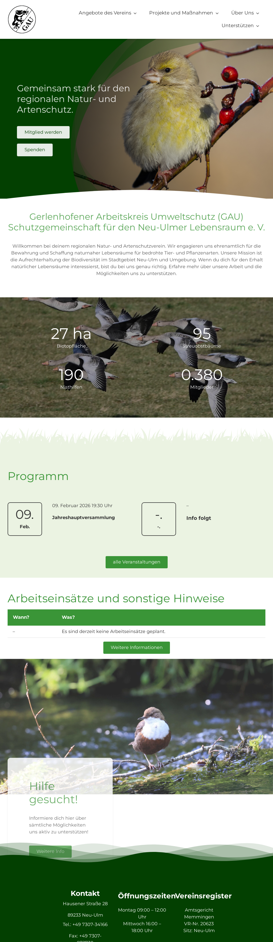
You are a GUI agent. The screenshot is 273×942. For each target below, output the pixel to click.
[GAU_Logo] (22, 7)
